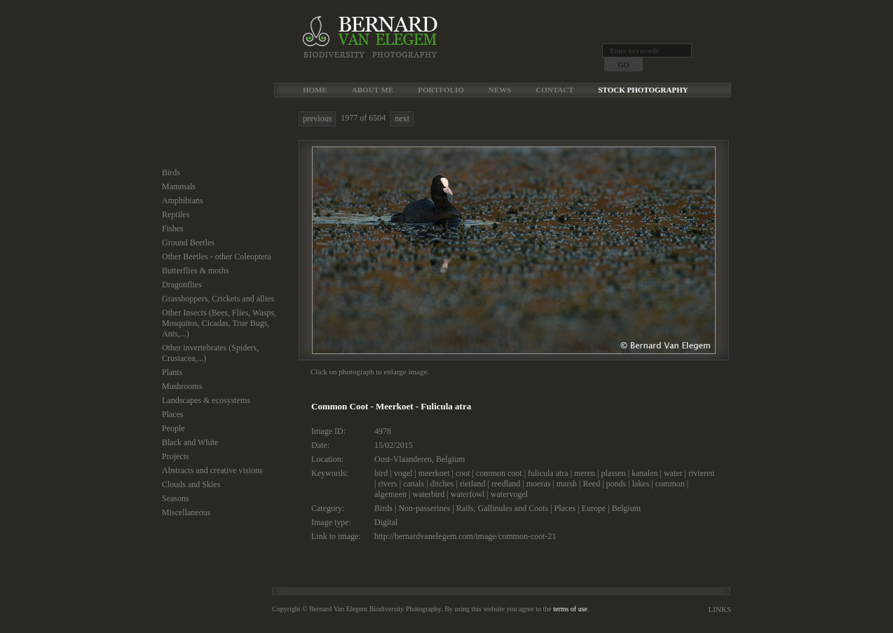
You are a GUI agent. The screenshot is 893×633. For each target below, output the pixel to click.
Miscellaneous (186, 512)
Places (173, 414)
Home (315, 90)
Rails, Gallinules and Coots (502, 508)
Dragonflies (182, 285)
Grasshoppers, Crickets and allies (218, 299)
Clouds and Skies (191, 484)
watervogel (509, 494)
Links (720, 609)
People (173, 428)
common (670, 484)
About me (372, 90)
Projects (175, 456)
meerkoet (434, 473)
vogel (403, 473)
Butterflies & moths (195, 270)
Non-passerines (424, 508)
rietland (473, 484)
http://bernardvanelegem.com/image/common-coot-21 (465, 536)
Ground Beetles (188, 242)
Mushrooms (182, 386)
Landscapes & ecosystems (206, 400)
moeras (538, 484)
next (402, 118)
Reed (592, 484)
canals (413, 484)
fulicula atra (548, 473)
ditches (442, 484)
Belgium (450, 459)
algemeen (390, 494)
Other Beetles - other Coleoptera (216, 256)
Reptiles (175, 214)
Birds (171, 172)
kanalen (644, 473)
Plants (172, 372)
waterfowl (468, 494)
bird (381, 473)
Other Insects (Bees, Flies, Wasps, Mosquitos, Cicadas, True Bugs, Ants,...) (219, 323)
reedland (505, 484)
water (673, 473)
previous (317, 118)
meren (584, 473)
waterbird (428, 494)
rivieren (701, 473)
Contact (554, 90)
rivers (387, 484)
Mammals (179, 186)
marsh (567, 484)
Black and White (190, 442)
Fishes (173, 228)
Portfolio (441, 90)
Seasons (175, 498)
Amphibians (182, 200)
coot (463, 473)
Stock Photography (643, 90)
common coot (499, 473)
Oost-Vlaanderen (403, 459)
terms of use (570, 609)
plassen (613, 473)
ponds (616, 484)
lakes (641, 484)
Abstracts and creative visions (212, 470)
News (500, 90)
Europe (594, 508)
